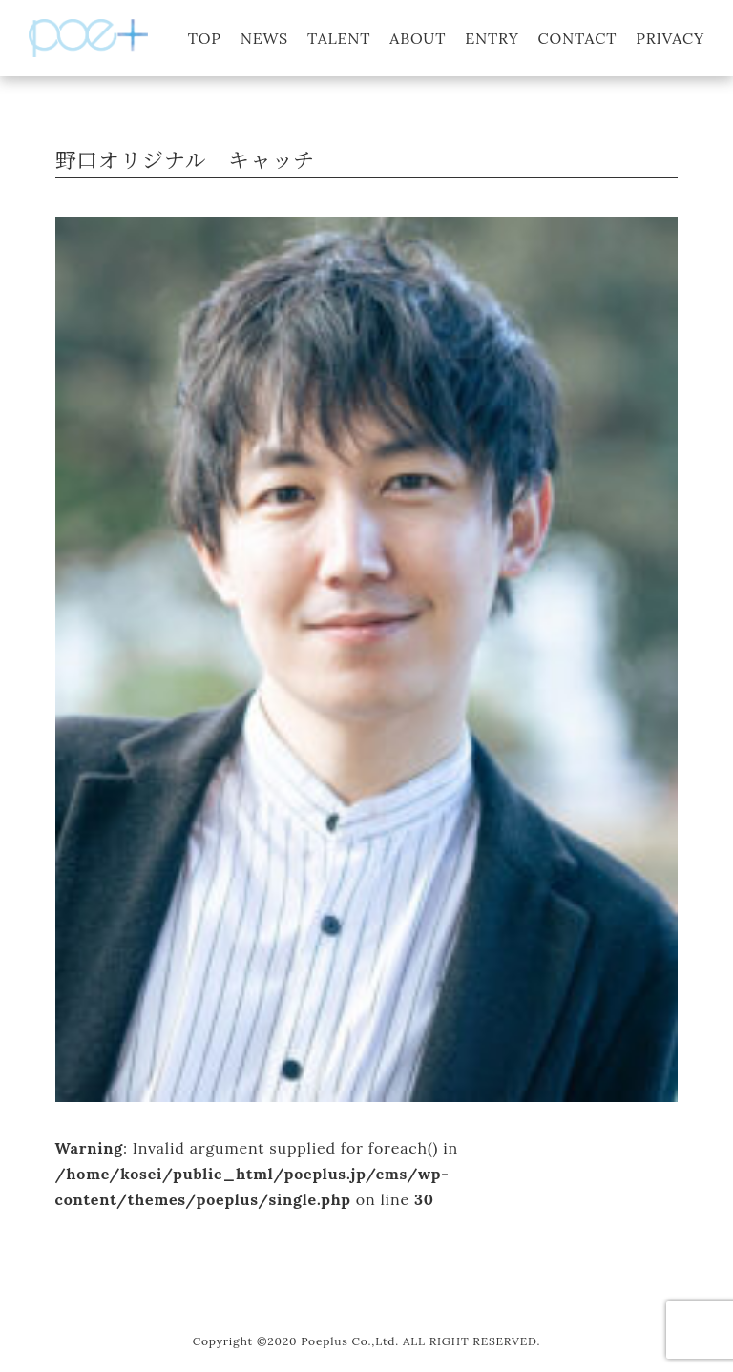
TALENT (338, 38)
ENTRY (491, 38)
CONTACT (578, 38)
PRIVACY (670, 38)
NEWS (264, 38)
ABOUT (417, 38)
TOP (204, 38)
